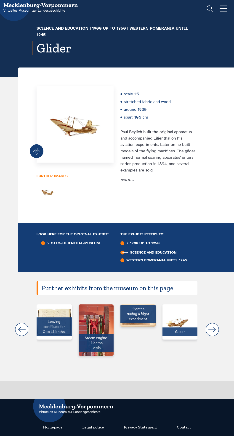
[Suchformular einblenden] (210, 9)
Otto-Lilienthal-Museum (71, 243)
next (212, 329)
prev (22, 329)
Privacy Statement (140, 427)
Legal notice (93, 427)
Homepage (53, 427)
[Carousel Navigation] (117, 329)
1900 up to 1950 (109, 28)
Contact (184, 427)
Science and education (62, 28)
